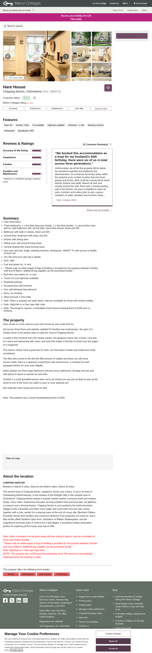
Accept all (113, 649)
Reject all (113, 641)
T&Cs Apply (76, 19)
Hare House (14, 87)
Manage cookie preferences (92, 609)
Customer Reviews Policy (90, 613)
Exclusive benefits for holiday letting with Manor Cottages (128, 598)
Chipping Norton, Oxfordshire (32, 91)
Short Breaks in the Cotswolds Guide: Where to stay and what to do (129, 607)
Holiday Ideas (132, 10)
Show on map (101, 108)
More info (83, 617)
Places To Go (118, 10)
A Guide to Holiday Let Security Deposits (129, 622)
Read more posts (123, 628)
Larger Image (14, 78)
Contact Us (114, 3)
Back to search (15, 26)
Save (108, 87)
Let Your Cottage (99, 3)
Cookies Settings (113, 634)
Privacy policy (85, 601)
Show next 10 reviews (98, 210)
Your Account (140, 3)
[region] (76, 641)
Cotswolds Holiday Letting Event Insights (130, 615)
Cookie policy (85, 605)
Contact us (84, 626)
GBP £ (126, 3)
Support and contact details (91, 596)
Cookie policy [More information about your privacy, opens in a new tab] (17, 650)
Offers (144, 10)
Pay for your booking (88, 622)
